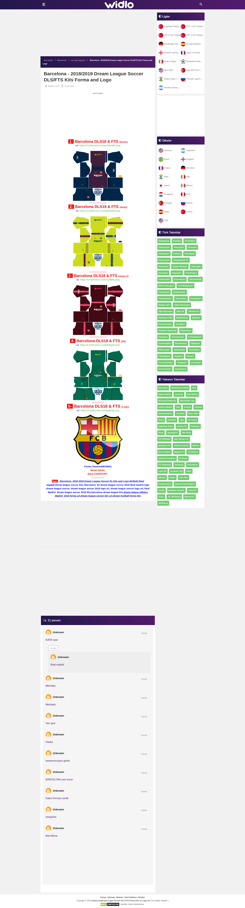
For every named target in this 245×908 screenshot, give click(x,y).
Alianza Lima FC (181, 445)
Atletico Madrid (165, 407)
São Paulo (186, 433)
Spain (164, 211)
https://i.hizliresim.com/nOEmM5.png (99, 145)
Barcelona (163, 388)
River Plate (193, 413)
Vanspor (190, 356)
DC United (192, 420)
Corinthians (193, 452)
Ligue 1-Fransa (190, 52)
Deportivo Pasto (166, 426)
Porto (161, 433)
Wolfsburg (163, 503)
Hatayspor (163, 337)
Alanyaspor (179, 247)
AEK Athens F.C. (181, 439)
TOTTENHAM (164, 439)
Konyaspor (177, 273)
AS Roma (172, 420)
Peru (185, 194)
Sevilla (162, 490)
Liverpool (180, 413)
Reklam (119, 897)
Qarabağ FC (172, 433)
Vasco (161, 497)
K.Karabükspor (195, 337)
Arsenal (187, 407)
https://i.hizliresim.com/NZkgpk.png (100, 345)
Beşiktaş (177, 241)
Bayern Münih (165, 394)
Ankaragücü (164, 292)
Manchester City (187, 401)
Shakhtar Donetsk (176, 490)
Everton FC (182, 426)
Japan (164, 185)
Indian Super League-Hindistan (175, 79)
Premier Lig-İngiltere (170, 52)
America (165, 150)
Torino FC (192, 490)
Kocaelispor (195, 298)
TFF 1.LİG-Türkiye (192, 26)
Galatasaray (164, 241)
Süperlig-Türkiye (169, 26)
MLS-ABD (166, 70)
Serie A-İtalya (167, 61)
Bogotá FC (179, 452)
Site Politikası (131, 897)
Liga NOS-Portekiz (192, 70)
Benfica (195, 445)
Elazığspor (180, 324)
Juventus (179, 394)
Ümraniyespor (165, 369)
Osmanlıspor (191, 273)
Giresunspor (181, 298)
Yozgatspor (182, 363)
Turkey (186, 211)
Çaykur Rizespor (179, 266)
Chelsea (198, 407)
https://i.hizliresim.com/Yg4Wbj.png (100, 280)
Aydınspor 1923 (165, 318)
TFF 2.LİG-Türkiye (170, 35)
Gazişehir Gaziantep (168, 330)
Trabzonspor (164, 247)
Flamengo (179, 465)
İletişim (141, 897)
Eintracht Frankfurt (167, 458)
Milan (188, 471)
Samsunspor (179, 350)
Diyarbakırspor (165, 324)
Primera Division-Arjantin (172, 87)
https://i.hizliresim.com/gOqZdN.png (100, 211)
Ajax (182, 420)
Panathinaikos (165, 484)
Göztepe (177, 254)
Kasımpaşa (189, 254)
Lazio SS (162, 471)
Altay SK (180, 311)
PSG (194, 388)
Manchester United (180, 388)
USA (163, 220)
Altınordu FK (193, 311)
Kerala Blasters (165, 413)
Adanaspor (196, 266)
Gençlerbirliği (195, 279)
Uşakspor (178, 356)
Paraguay (166, 194)
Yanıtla (144, 633)
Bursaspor (163, 273)
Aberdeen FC (164, 445)
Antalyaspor (164, 254)
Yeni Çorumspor (166, 363)
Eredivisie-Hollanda (192, 61)
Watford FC (190, 497)
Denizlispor (164, 266)
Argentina (188, 150)
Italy (185, 176)
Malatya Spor (164, 305)
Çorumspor (196, 363)
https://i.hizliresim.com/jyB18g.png (99, 410)
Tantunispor (194, 350)
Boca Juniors (164, 452)
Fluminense (192, 465)
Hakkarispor (185, 330)
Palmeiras (195, 426)
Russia (186, 203)
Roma (161, 420)
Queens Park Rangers (185, 484)
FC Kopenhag (165, 465)
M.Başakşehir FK (180, 260)
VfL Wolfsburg (174, 497)
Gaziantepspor (165, 298)
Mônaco (162, 477)
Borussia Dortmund (167, 401)
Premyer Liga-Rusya (193, 79)
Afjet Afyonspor (166, 311)
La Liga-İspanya (191, 44)
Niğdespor (195, 343)
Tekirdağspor (164, 356)
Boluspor (196, 318)
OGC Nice (183, 477)
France (164, 168)
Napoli (172, 477)
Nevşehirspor (181, 343)
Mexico (187, 185)
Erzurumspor (179, 279)
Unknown (58, 632)
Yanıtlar (53, 648)
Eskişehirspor (179, 292)
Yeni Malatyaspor (185, 286)
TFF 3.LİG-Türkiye (192, 35)
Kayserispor (164, 260)
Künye (103, 897)
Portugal (165, 203)
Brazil (164, 159)
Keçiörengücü (165, 343)
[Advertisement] (97, 34)
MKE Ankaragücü (166, 286)
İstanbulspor (180, 369)
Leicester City (176, 471)
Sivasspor (192, 247)
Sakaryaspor (164, 350)
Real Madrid (192, 394)
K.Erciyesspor (178, 337)
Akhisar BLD (164, 279)
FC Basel (183, 458)
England (187, 159)
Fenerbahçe (190, 241)
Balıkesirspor (182, 318)
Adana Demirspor (182, 305)
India (163, 176)
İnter (178, 407)
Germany (188, 168)
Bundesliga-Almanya (171, 44)
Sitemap (111, 897)
